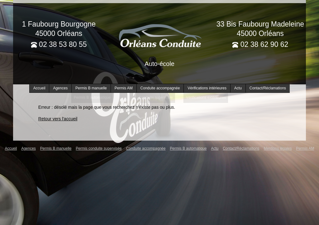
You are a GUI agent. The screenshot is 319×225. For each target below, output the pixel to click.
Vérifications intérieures (207, 88)
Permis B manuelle (91, 88)
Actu (238, 88)
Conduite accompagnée (160, 88)
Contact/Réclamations (268, 88)
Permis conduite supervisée (98, 148)
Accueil (39, 88)
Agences (60, 88)
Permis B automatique (188, 148)
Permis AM (124, 88)
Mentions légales (278, 148)
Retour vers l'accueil (58, 118)
